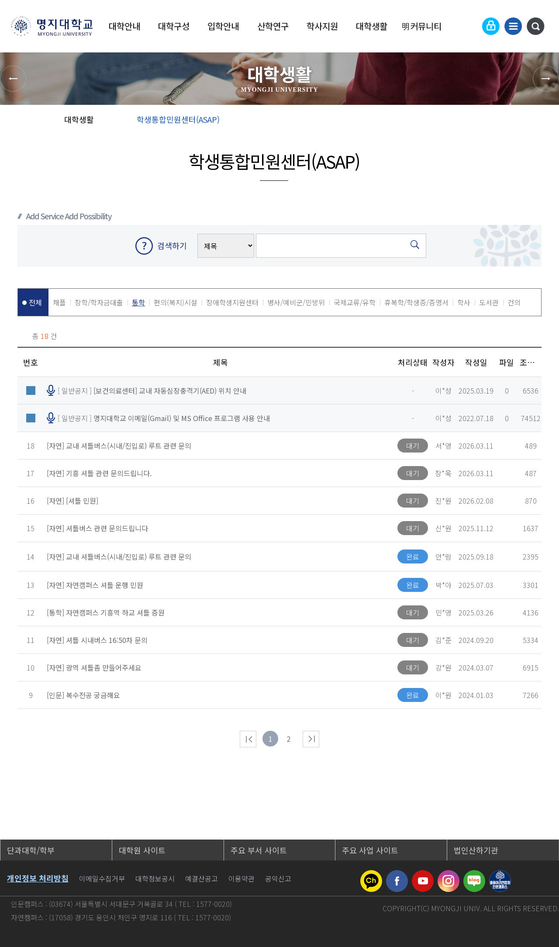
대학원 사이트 (142, 850)
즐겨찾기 (513, 122)
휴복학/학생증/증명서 (416, 302)
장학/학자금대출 (99, 302)
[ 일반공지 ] (152, 390)
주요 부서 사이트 (259, 850)
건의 (514, 302)
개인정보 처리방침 (38, 878)
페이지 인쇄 (542, 122)
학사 (463, 302)
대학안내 (124, 26)
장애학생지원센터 (232, 302)
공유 (485, 122)
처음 (248, 739)
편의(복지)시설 (175, 302)
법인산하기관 (476, 850)
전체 (35, 302)
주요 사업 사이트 (370, 850)
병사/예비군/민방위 (296, 302)
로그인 (491, 26)
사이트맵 (513, 26)
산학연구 (273, 26)
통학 (138, 302)
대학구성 (174, 26)
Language (469, 26)
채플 (59, 302)
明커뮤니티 (421, 26)
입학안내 (223, 26)
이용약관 (241, 878)
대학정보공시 (155, 878)
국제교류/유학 (355, 302)
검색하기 (172, 245)
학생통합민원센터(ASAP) (178, 119)
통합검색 (535, 26)
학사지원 (322, 26)
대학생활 (371, 26)
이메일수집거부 (102, 878)
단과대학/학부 (31, 850)
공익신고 (278, 878)
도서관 (489, 302)
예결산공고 (201, 878)
